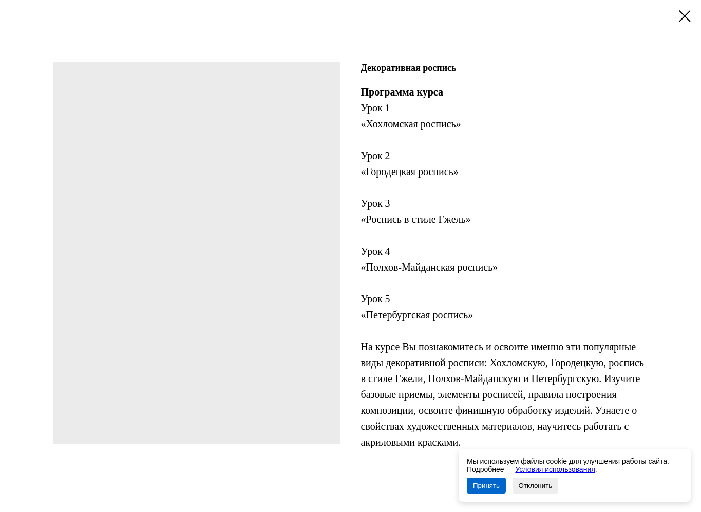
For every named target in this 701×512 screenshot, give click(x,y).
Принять (486, 485)
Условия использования (555, 469)
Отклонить (536, 485)
